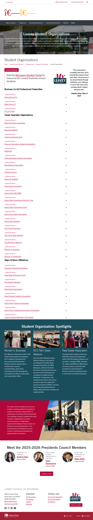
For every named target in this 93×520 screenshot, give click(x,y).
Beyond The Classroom (42, 64)
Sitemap (29, 504)
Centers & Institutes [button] (54, 23)
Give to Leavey (76, 505)
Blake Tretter (80, 459)
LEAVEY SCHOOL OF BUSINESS (21, 489)
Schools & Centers (77, 2)
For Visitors (30, 499)
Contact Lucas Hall (10, 504)
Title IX (28, 502)
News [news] (73, 23)
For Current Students (55, 497)
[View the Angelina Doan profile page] (10, 457)
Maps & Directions (10, 501)
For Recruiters (31, 497)
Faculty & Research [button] (37, 23)
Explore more (46, 474)
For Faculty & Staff (54, 499)
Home (6, 64)
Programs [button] (23, 23)
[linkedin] (12, 508)
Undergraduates (29, 64)
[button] (87, 2)
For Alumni (51, 502)
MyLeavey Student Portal (28, 75)
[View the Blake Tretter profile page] (68, 457)
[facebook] (5, 508)
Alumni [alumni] (65, 23)
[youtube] (15, 508)
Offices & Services (61, 2)
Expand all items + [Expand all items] (10, 94)
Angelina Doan (22, 457)
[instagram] (9, 508)
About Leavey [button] (11, 23)
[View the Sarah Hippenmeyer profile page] (39, 457)
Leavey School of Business (16, 64)
